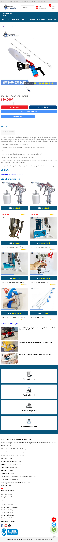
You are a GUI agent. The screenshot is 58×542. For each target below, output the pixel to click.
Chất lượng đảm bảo (29, 427)
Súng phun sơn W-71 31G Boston (41, 212)
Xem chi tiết (6, 214)
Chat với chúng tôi (29, 111)
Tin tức (24, 19)
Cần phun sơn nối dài (37, 317)
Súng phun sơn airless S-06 (39, 282)
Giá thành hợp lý (29, 379)
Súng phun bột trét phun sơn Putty (13, 317)
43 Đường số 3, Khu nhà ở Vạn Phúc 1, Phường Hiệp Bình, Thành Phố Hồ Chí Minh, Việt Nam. (24, 1)
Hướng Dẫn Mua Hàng (7, 494)
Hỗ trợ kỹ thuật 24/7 (29, 411)
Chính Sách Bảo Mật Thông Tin (9, 507)
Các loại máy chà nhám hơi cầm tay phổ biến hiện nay (35, 354)
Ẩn (13, 131)
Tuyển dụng (51, 19)
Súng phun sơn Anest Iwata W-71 (41, 247)
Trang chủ (5, 19)
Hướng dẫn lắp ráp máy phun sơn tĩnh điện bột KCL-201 (35, 342)
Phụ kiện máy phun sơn (15, 26)
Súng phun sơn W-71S (8, 212)
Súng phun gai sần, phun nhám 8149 (13, 247)
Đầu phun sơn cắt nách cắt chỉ (17, 174)
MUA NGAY (14, 107)
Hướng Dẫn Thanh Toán (7, 497)
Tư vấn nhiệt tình (29, 395)
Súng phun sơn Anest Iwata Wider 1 (13, 282)
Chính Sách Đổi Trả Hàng (7, 515)
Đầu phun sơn (4, 174)
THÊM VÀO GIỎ (43, 107)
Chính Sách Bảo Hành (7, 512)
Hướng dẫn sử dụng (37, 19)
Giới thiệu (15, 19)
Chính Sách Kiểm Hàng (7, 510)
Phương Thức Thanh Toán (8, 518)
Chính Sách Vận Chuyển (7, 504)
